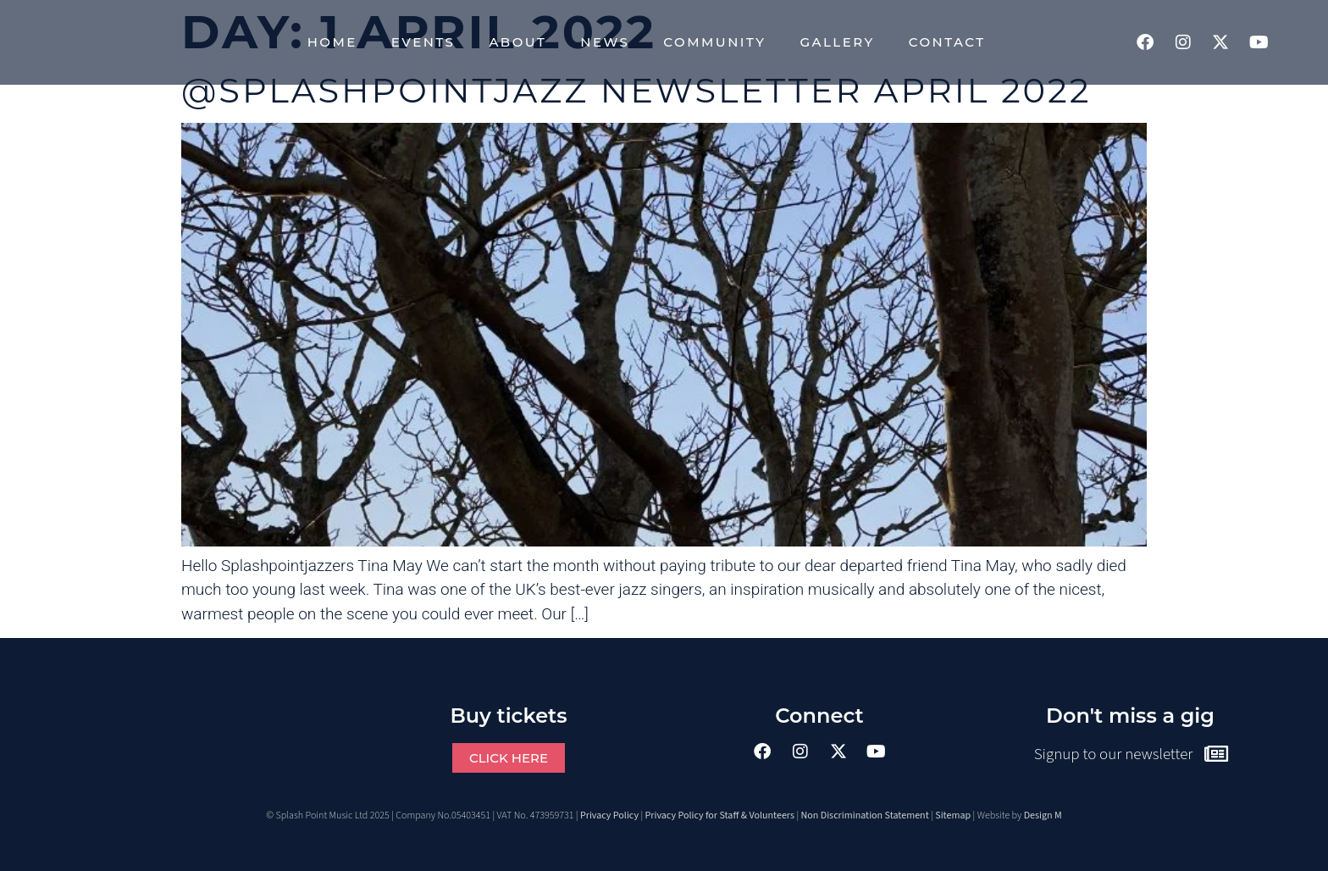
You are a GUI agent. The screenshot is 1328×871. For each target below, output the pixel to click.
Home (332, 42)
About (517, 42)
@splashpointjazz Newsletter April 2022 (636, 90)
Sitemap (953, 815)
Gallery (837, 42)
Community (714, 42)
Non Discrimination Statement (865, 815)
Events (423, 42)
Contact (947, 42)
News (604, 42)
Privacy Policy (609, 815)
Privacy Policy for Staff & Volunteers (720, 815)
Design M (1043, 815)
